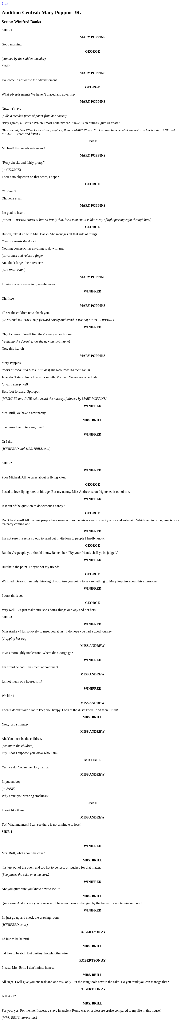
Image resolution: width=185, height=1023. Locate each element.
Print (5, 3)
